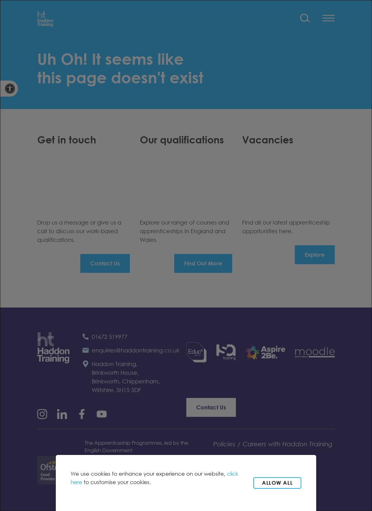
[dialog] (186, 255)
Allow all (277, 482)
